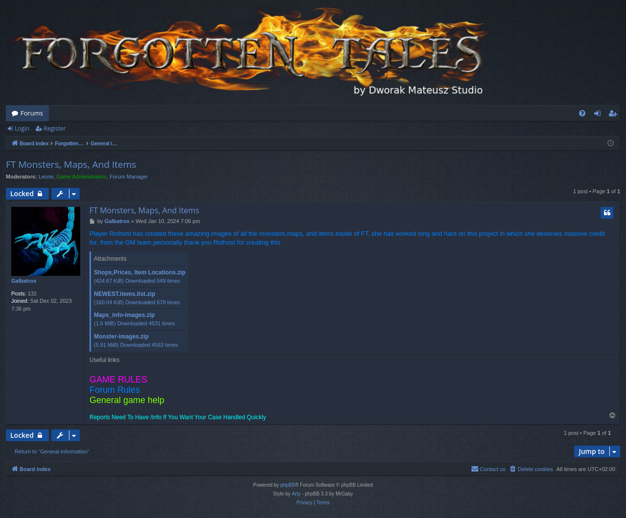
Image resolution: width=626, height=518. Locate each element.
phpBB (287, 485)
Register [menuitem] (614, 115)
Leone (46, 177)
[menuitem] (582, 113)
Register (55, 128)
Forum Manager (129, 177)
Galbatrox (23, 281)
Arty (296, 493)
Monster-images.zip (121, 336)
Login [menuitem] (599, 115)
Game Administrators (81, 177)
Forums (32, 113)
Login (22, 128)
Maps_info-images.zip (124, 315)
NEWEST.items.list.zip (124, 294)
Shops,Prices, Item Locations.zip (139, 272)
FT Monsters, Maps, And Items (71, 164)
